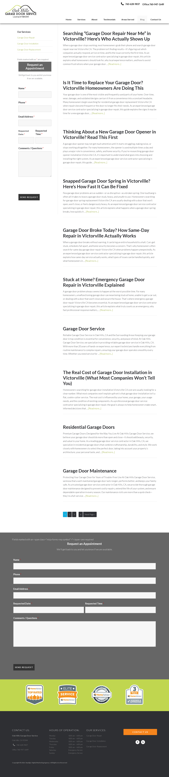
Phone (22, 102)
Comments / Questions (30, 148)
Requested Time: (94, 603)
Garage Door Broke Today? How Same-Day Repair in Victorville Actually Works (106, 232)
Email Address (26, 116)
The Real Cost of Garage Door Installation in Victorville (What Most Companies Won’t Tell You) (109, 377)
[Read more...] (115, 64)
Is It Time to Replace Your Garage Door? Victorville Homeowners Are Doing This (103, 85)
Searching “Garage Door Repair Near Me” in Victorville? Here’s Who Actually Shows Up (107, 36)
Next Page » (90, 514)
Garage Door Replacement (29, 49)
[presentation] (37, 186)
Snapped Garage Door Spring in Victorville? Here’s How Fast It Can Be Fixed (106, 183)
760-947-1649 (156, 4)
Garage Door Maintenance (89, 470)
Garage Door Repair (26, 37)
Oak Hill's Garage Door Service (20, 12)
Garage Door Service (84, 328)
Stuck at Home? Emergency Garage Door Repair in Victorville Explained (104, 281)
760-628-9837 (22, 744)
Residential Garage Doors (89, 427)
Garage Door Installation (27, 43)
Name (22, 88)
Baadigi (28, 762)
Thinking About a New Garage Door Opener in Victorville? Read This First (109, 134)
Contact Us (140, 731)
